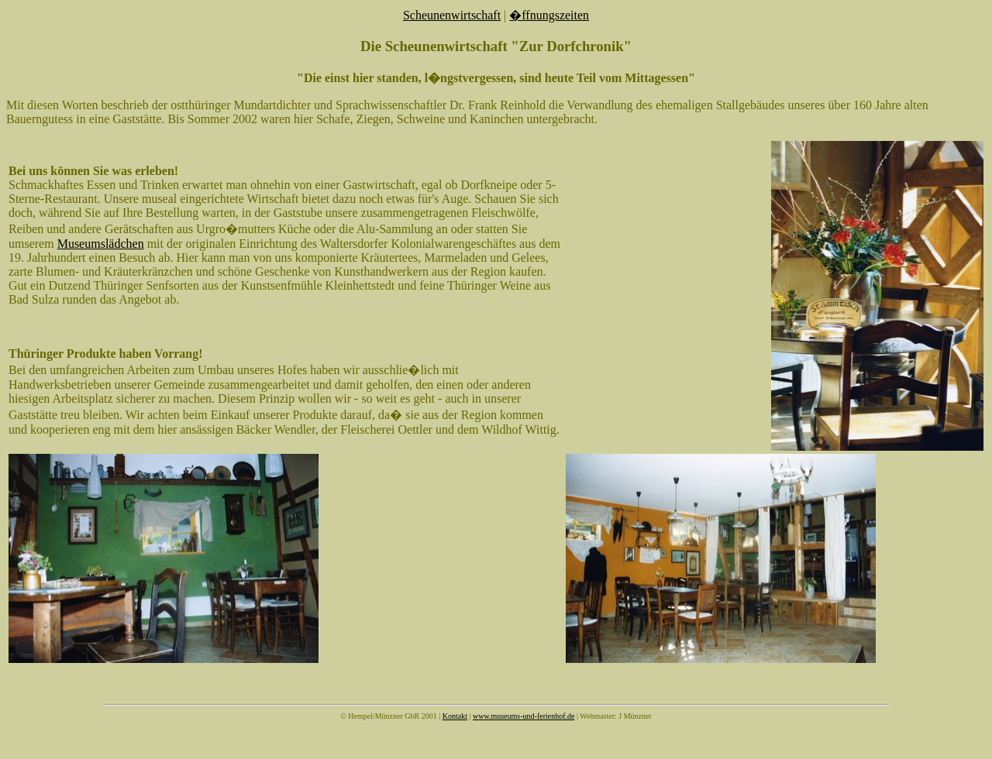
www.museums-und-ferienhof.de (524, 716)
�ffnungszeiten (549, 15)
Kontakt (455, 716)
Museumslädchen (100, 243)
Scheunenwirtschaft (452, 15)
